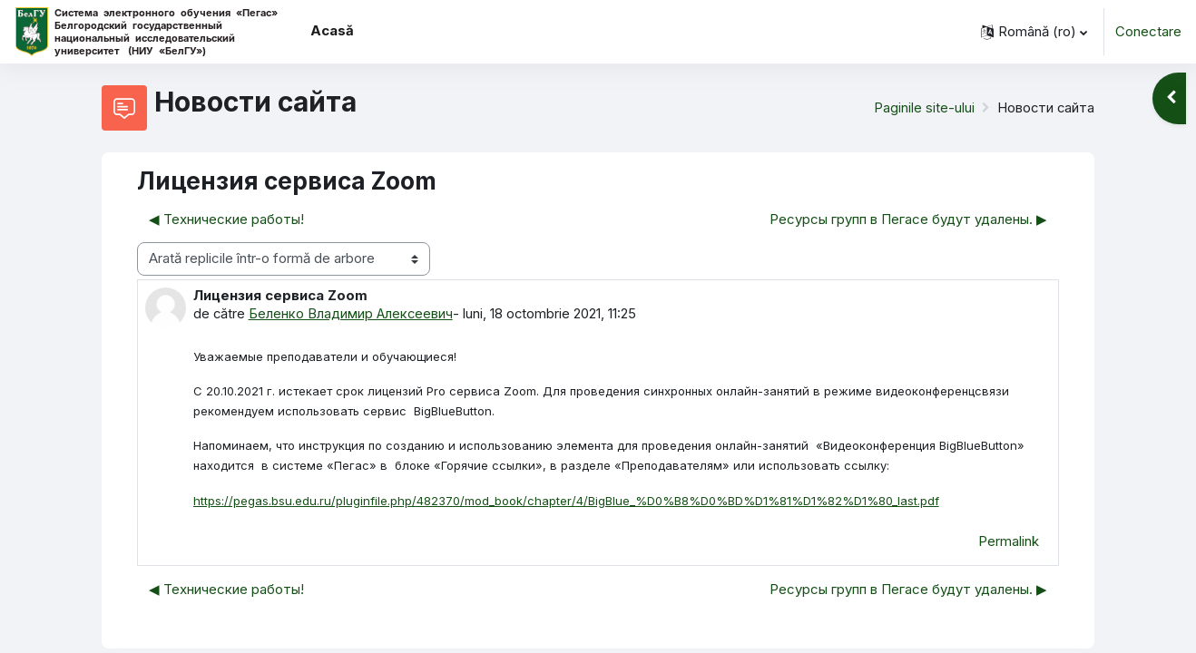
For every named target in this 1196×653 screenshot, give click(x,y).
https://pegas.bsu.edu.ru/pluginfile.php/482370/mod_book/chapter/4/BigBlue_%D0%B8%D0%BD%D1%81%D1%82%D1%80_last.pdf (566, 501)
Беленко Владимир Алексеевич (353, 313)
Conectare (1148, 31)
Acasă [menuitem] (332, 30)
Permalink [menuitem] (1008, 542)
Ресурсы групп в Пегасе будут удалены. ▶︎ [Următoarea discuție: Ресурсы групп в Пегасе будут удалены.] (908, 219)
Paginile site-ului (922, 107)
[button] (1034, 31)
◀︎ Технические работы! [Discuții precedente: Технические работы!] (226, 219)
